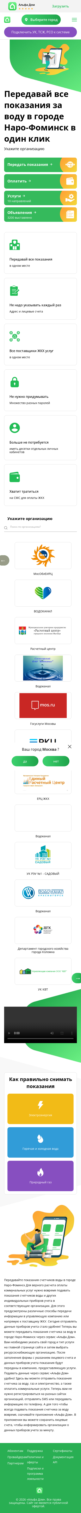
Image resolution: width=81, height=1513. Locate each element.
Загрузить (60, 6)
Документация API (63, 1459)
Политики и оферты (35, 1459)
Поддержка (35, 1451)
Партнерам (15, 1463)
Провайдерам (17, 1457)
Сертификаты (62, 1451)
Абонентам (15, 1451)
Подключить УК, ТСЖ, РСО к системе (40, 32)
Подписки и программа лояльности (35, 1473)
